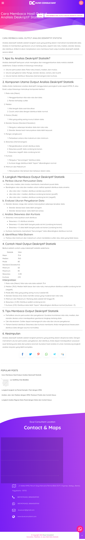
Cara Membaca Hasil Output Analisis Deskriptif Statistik (21, 375)
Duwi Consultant (48, 535)
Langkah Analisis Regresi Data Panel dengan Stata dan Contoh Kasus (27, 400)
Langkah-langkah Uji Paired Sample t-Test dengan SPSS (22, 390)
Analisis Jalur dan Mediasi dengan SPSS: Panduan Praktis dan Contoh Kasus (29, 395)
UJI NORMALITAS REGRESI (19, 380)
